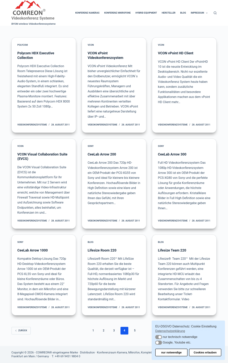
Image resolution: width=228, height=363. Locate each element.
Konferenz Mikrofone (117, 12)
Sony (91, 146)
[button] (158, 337)
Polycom (22, 45)
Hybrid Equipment (146, 12)
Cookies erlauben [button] (205, 352)
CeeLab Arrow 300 (172, 154)
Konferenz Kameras (87, 12)
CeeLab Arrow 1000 (32, 250)
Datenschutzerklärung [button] (170, 331)
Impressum (200, 13)
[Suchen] (215, 12)
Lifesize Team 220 (172, 250)
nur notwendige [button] (171, 352)
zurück (21, 330)
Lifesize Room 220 (102, 250)
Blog (183, 12)
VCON (91, 45)
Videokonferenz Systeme (32, 18)
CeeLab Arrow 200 (102, 154)
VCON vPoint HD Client (175, 53)
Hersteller (168, 12)
